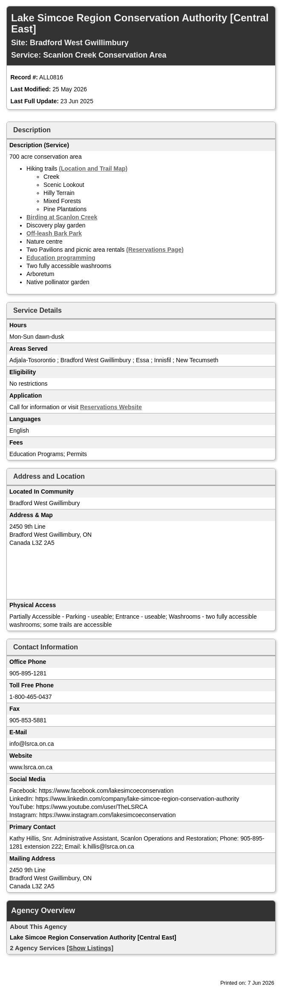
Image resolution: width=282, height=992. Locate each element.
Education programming (60, 257)
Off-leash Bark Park (54, 233)
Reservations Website (111, 407)
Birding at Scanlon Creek (61, 217)
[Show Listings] (90, 948)
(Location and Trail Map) (93, 168)
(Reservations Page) (155, 249)
